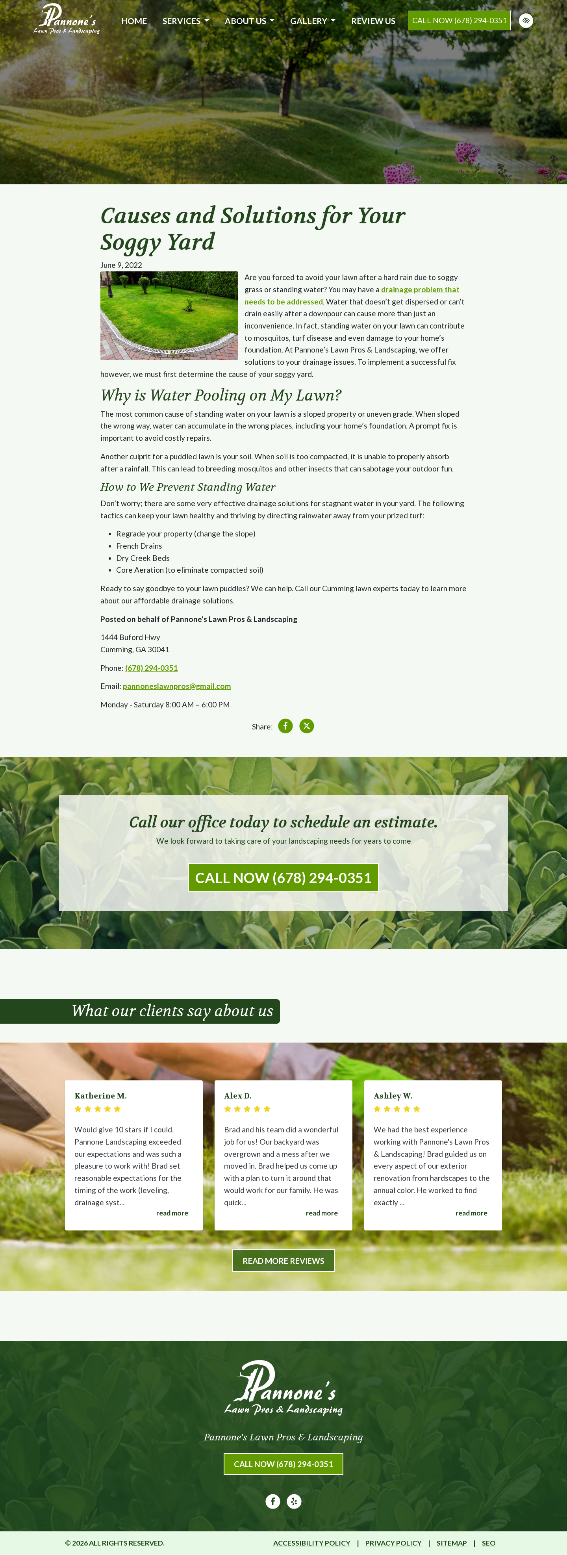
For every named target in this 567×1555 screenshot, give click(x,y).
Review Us (373, 21)
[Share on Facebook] (285, 727)
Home (134, 21)
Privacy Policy (393, 1543)
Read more (172, 1213)
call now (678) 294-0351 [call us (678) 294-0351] (459, 20)
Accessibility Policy (311, 1543)
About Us (249, 21)
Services (186, 21)
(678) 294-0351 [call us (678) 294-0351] (151, 667)
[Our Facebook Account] (272, 1505)
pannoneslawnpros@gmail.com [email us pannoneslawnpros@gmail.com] (177, 685)
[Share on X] (306, 727)
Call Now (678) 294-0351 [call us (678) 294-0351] (283, 877)
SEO (489, 1543)
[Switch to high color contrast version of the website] (526, 20)
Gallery (312, 21)
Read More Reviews (283, 1261)
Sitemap (452, 1543)
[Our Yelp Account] (294, 1505)
